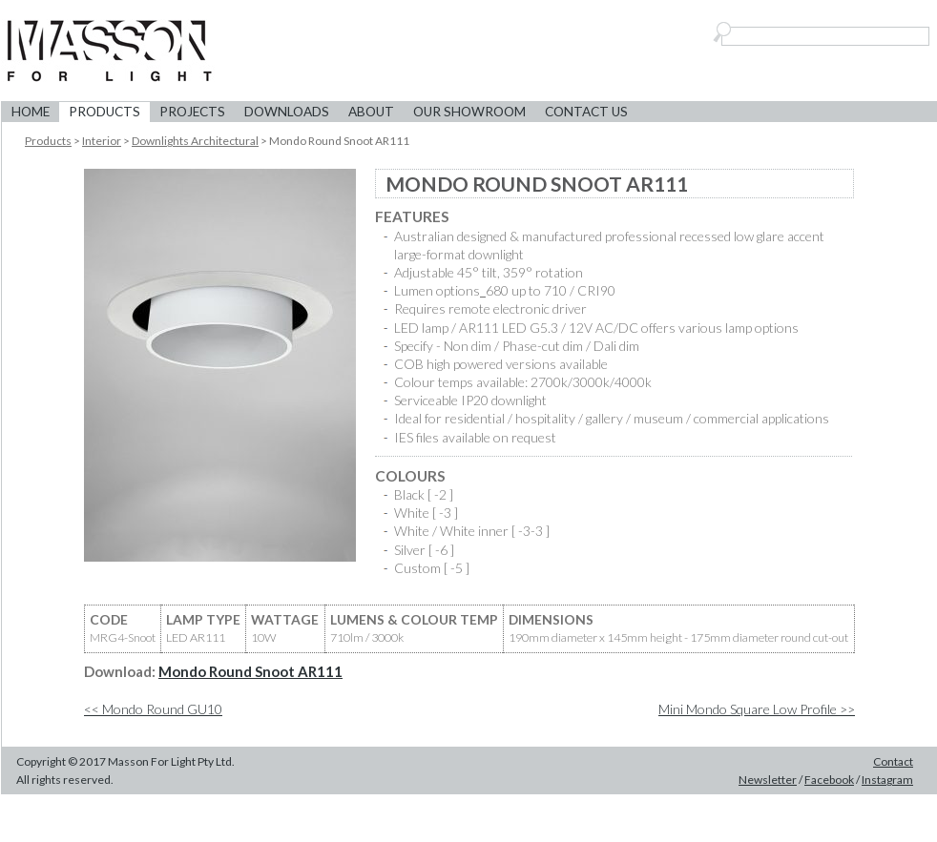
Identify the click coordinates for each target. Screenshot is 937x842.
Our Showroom (469, 111)
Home (30, 111)
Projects (192, 111)
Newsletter (768, 779)
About (371, 111)
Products (104, 111)
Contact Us (586, 111)
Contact (893, 761)
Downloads (286, 111)
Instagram (887, 779)
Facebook (829, 779)
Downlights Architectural (195, 140)
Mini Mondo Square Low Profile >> (756, 709)
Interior (101, 140)
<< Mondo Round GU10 (153, 709)
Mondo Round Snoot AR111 (250, 671)
